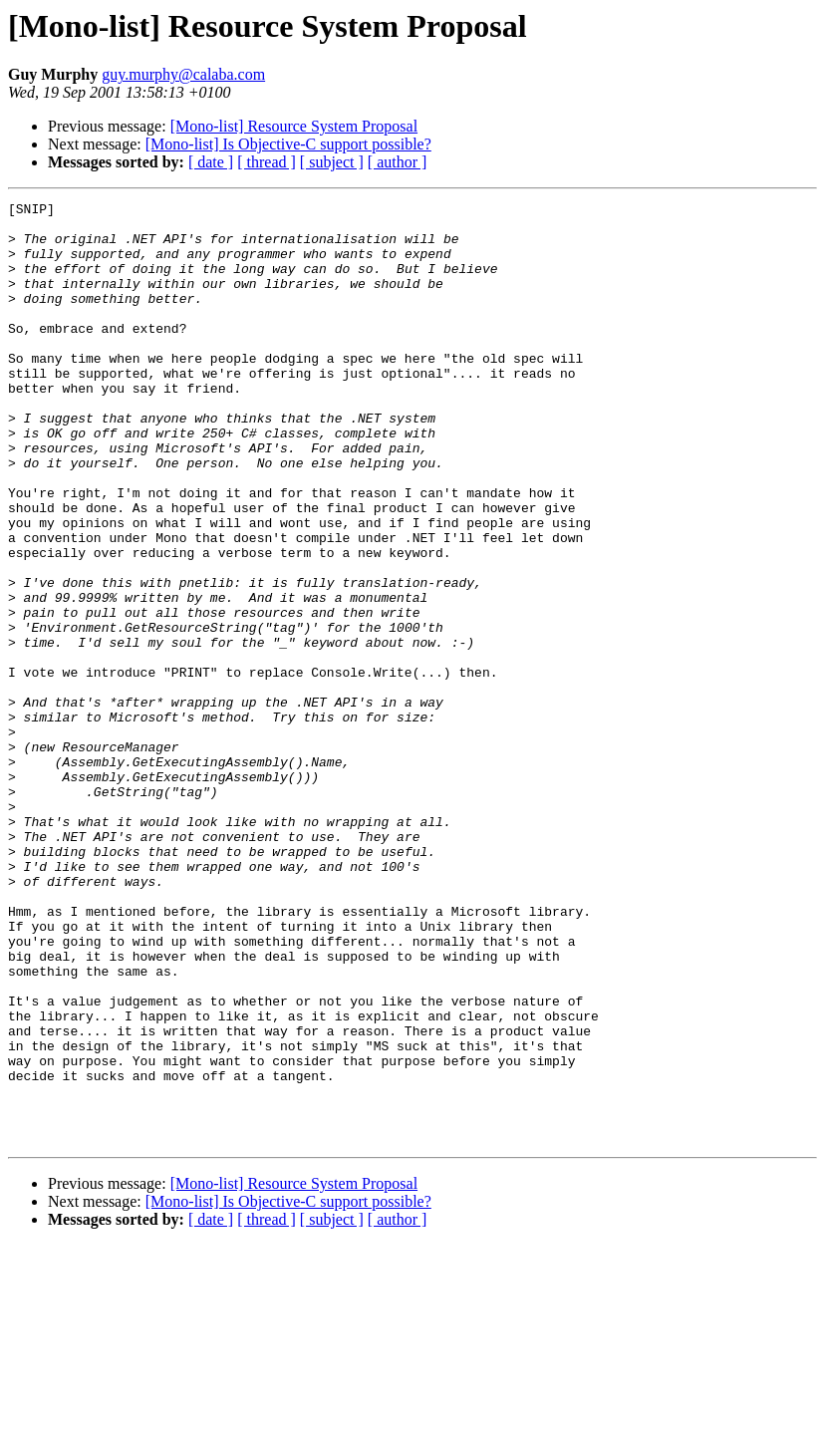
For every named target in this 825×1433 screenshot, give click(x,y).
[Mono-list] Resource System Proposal (293, 126)
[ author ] (397, 161)
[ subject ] (332, 161)
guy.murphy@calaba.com (183, 74)
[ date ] (210, 161)
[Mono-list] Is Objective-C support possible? (288, 144)
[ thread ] (266, 161)
